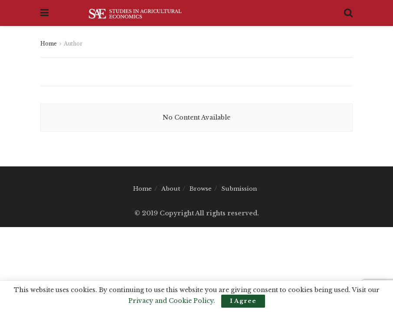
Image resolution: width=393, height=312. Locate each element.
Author (73, 43)
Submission (239, 188)
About (170, 188)
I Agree (243, 301)
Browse (201, 188)
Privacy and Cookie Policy (170, 301)
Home (48, 43)
